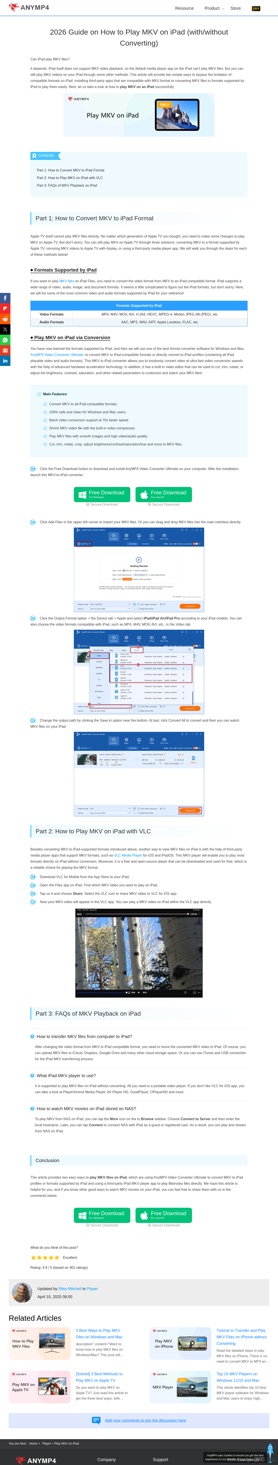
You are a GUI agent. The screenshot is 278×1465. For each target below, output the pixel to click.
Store (235, 8)
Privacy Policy (245, 1459)
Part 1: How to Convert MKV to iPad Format (70, 170)
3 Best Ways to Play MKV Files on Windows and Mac (99, 1333)
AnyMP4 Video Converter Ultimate (56, 355)
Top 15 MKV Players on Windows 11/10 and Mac (238, 1377)
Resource (184, 8)
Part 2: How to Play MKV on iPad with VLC (70, 178)
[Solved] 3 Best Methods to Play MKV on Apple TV (99, 1377)
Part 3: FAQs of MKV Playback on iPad (67, 185)
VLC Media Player (128, 855)
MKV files (66, 281)
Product (212, 8)
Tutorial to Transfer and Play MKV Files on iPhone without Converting (241, 1337)
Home (33, 1443)
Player (92, 1289)
